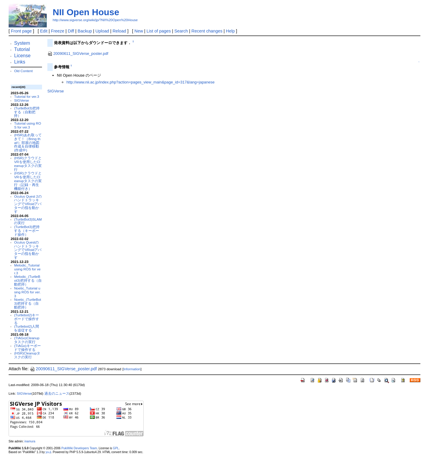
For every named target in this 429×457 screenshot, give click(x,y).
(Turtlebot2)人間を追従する (26, 328)
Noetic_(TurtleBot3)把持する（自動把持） (27, 303)
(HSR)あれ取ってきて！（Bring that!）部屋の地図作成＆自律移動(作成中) (27, 142)
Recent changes (207, 31)
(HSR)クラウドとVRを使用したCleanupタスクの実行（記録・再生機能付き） (27, 180)
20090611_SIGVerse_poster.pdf (77, 53)
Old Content (23, 71)
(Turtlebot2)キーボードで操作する (26, 319)
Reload (119, 31)
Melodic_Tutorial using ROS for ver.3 (27, 269)
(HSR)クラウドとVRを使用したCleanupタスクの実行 (27, 163)
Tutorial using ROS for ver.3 (27, 125)
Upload (102, 31)
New (138, 31)
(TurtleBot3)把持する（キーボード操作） (26, 230)
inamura (29, 441)
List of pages (159, 31)
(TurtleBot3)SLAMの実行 (28, 221)
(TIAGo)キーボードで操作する (27, 347)
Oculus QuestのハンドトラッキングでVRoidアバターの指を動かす (27, 249)
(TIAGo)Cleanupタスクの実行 (26, 340)
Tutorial (22, 49)
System (22, 43)
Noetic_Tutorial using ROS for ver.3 (27, 292)
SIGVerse (21, 100)
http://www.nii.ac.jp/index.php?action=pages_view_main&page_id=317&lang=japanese (140, 82)
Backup (85, 31)
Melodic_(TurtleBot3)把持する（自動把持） (27, 280)
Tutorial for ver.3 (26, 96)
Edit (43, 31)
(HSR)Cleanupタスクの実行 (27, 355)
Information (132, 369)
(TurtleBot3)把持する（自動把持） (26, 112)
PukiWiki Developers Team (79, 448)
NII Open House (86, 12)
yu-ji (48, 452)
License (22, 55)
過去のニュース (56, 393)
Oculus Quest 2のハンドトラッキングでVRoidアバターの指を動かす (27, 203)
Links (19, 61)
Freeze (57, 31)
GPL (116, 448)
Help (230, 31)
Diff (71, 31)
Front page (21, 31)
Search (181, 31)
